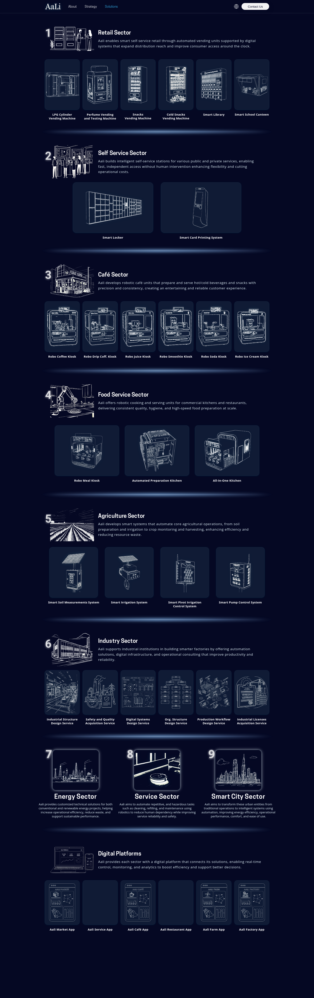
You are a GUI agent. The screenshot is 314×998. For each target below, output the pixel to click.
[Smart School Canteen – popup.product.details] (251, 84)
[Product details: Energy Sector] (75, 784)
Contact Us (255, 6)
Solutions (111, 6)
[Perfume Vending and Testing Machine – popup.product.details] (100, 84)
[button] (113, 209)
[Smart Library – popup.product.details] (213, 84)
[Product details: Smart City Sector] (238, 784)
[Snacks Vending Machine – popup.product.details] (138, 84)
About (72, 6)
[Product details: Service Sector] (157, 784)
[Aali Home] (53, 6)
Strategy (91, 6)
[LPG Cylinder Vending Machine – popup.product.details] (62, 84)
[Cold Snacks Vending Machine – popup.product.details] (176, 84)
